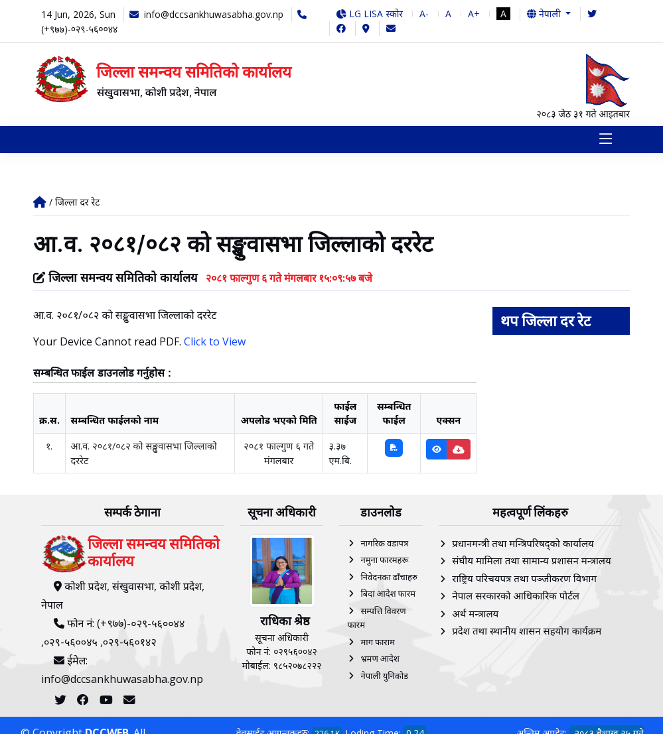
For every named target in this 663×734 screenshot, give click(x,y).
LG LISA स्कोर (369, 13)
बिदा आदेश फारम (387, 595)
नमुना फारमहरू (384, 561)
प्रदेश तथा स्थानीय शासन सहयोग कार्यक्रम (526, 632)
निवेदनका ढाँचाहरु (388, 578)
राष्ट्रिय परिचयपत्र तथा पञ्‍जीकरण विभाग (524, 579)
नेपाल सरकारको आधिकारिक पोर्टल (515, 596)
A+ (474, 14)
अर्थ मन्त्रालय (475, 614)
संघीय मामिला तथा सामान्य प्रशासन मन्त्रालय (531, 561)
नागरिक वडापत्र (384, 544)
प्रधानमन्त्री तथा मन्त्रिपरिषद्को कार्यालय (522, 544)
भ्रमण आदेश (379, 660)
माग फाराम (377, 643)
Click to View (215, 343)
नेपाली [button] (545, 13)
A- (424, 14)
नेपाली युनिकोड (384, 677)
